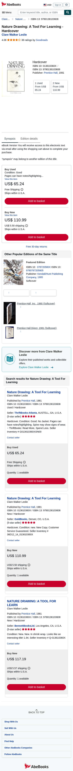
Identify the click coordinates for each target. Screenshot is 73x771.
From (41, 86)
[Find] (67, 12)
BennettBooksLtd (25, 625)
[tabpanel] (35, 152)
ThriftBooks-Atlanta (26, 412)
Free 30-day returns (36, 246)
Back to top (36, 712)
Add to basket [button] (36, 201)
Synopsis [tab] (9, 138)
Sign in (58, 5)
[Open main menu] (7, 12)
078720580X (44, 267)
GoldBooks (21, 519)
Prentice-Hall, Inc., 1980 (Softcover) (36, 303)
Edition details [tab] (29, 138)
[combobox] (41, 12)
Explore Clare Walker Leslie (36, 367)
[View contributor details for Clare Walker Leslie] (14, 34)
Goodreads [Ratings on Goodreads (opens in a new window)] (42, 40)
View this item (11, 179)
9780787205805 (34, 270)
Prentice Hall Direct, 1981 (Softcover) (37, 328)
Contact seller (13, 437)
